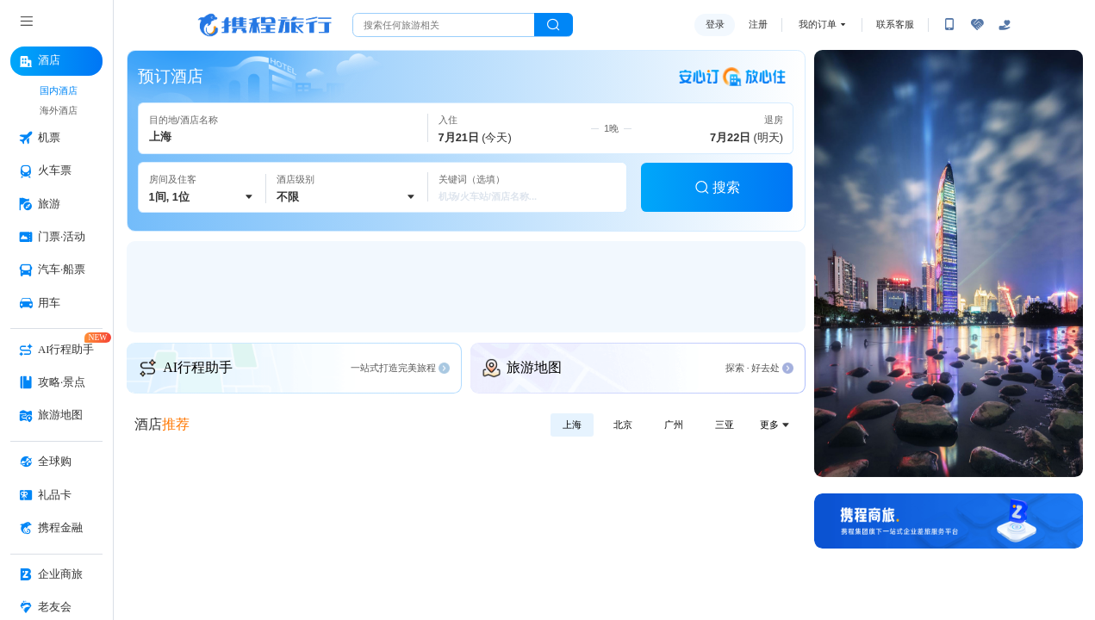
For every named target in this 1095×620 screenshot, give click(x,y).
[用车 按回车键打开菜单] (56, 304)
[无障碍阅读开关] (977, 25)
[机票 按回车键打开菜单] (56, 138)
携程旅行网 (265, 25)
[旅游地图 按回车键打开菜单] (56, 416)
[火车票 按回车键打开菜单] (56, 171)
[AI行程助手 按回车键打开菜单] (56, 350)
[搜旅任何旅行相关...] (443, 25)
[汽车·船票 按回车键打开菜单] (56, 270)
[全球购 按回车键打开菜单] (56, 462)
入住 (448, 120)
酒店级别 (295, 179)
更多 (776, 424)
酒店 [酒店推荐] (162, 424)
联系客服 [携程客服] (895, 24)
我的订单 (818, 24)
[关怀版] (1004, 25)
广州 (673, 424)
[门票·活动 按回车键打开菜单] (56, 237)
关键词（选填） (472, 179)
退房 (773, 120)
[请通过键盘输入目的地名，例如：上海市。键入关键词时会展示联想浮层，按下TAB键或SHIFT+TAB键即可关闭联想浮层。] (283, 127)
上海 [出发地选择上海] (572, 424)
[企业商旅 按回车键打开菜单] (56, 575)
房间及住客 (172, 179)
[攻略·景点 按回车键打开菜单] (56, 383)
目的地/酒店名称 (183, 120)
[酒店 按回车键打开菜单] (56, 61)
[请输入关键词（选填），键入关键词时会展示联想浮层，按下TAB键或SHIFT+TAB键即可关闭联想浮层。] (527, 187)
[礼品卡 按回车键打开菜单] (56, 496)
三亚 (724, 424)
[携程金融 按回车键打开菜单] (56, 528)
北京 (622, 424)
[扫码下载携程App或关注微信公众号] (949, 25)
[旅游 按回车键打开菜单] (56, 205)
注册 (758, 24)
